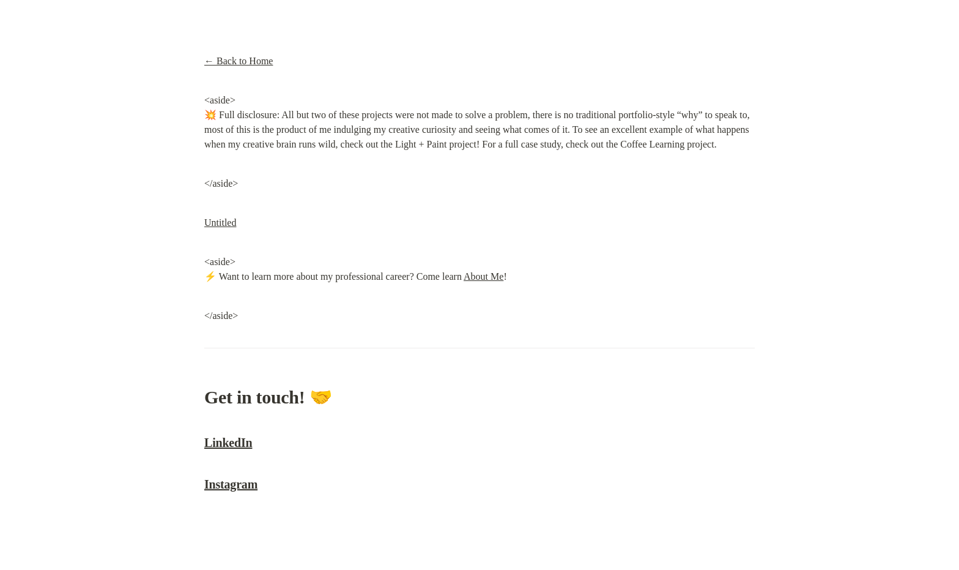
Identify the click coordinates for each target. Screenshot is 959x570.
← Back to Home (238, 61)
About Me (483, 276)
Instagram (230, 484)
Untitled (220, 222)
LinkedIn (228, 442)
